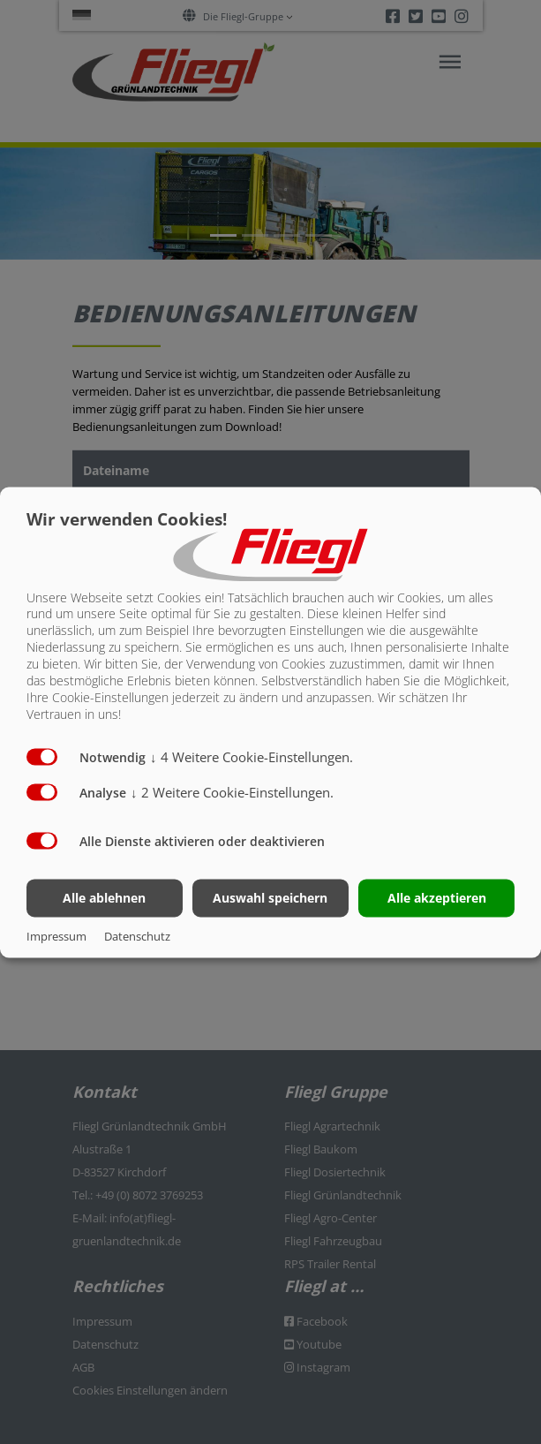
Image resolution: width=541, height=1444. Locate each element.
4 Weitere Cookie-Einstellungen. (251, 757)
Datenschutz (137, 936)
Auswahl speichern (270, 897)
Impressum (56, 936)
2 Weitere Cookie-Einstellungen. (232, 792)
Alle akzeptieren (436, 897)
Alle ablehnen (104, 897)
